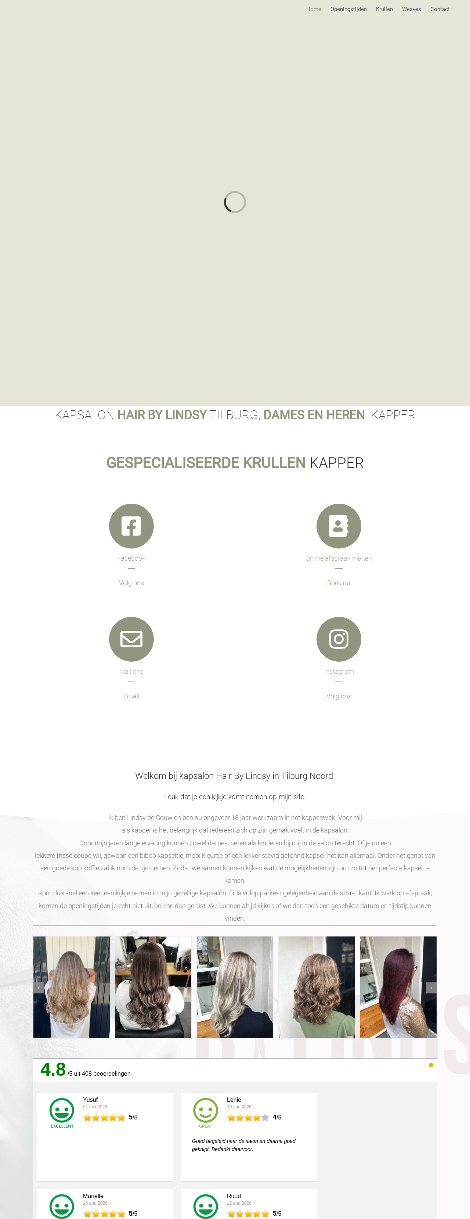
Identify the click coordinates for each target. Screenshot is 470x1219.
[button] (38, 987)
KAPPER (235, 463)
